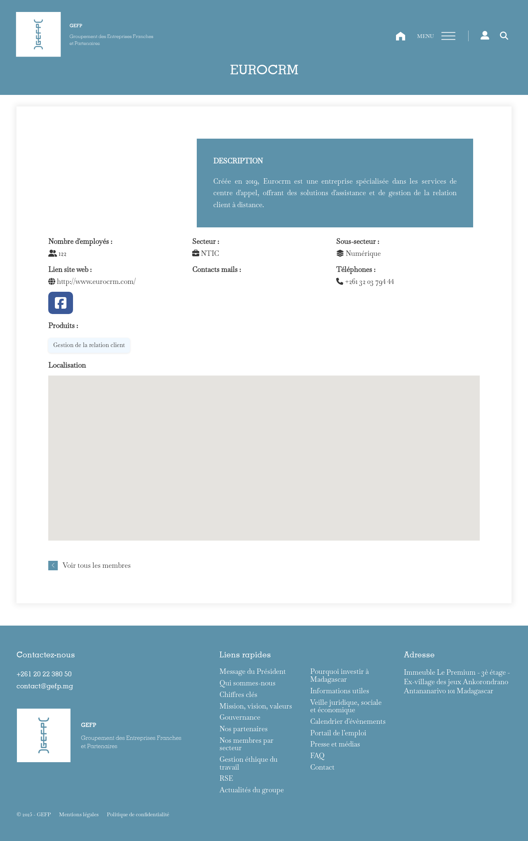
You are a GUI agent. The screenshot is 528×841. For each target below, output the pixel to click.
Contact (322, 767)
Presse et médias (335, 744)
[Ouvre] (448, 36)
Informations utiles (339, 691)
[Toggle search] (504, 36)
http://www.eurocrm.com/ (92, 281)
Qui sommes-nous (247, 683)
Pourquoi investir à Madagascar (339, 675)
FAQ (317, 756)
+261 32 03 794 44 (365, 281)
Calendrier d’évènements (348, 721)
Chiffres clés (238, 695)
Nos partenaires (243, 729)
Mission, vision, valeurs (255, 706)
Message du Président (252, 672)
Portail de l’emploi (338, 733)
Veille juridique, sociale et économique (346, 706)
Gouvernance (239, 717)
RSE (226, 778)
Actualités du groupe (251, 790)
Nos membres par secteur (246, 744)
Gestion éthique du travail (248, 763)
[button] (264, 450)
